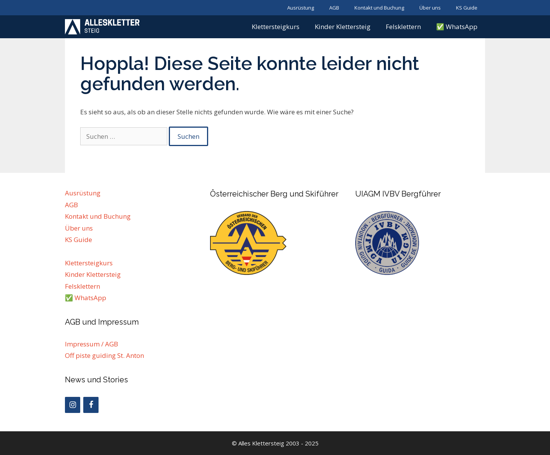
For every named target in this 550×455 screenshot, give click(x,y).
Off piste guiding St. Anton (104, 355)
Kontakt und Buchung (379, 7)
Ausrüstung (300, 7)
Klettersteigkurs (275, 26)
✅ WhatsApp (456, 26)
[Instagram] (72, 405)
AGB (334, 7)
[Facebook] (91, 405)
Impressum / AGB (91, 344)
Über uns (430, 7)
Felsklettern (403, 26)
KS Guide (466, 7)
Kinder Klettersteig (342, 26)
